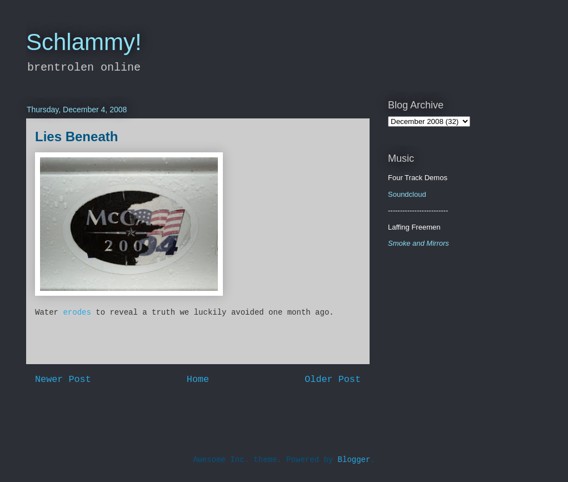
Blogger (354, 459)
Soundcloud (407, 194)
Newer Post (63, 379)
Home (198, 379)
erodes (77, 312)
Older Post (333, 379)
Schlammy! (84, 42)
